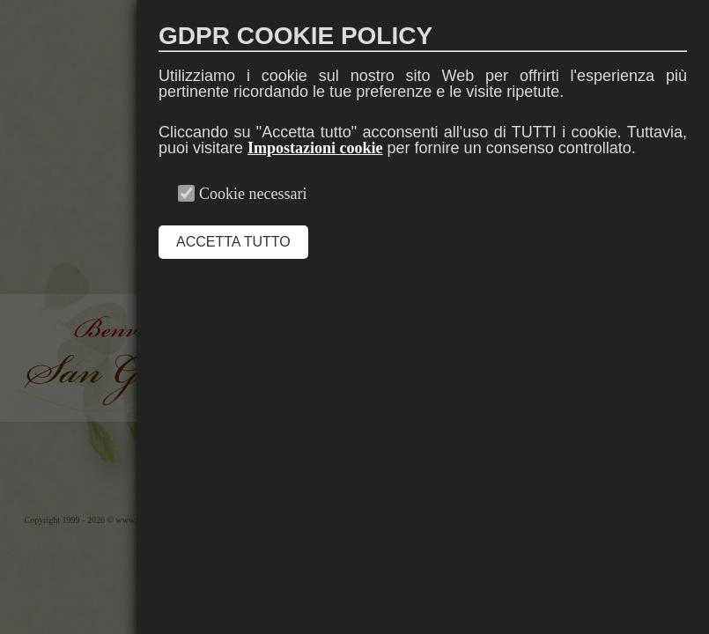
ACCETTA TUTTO (233, 241)
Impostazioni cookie (315, 148)
